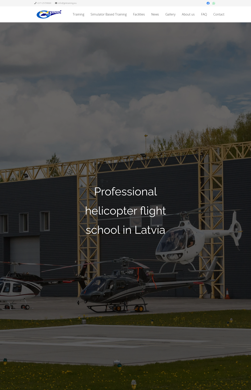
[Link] (49, 14)
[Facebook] (208, 3)
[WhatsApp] (214, 3)
